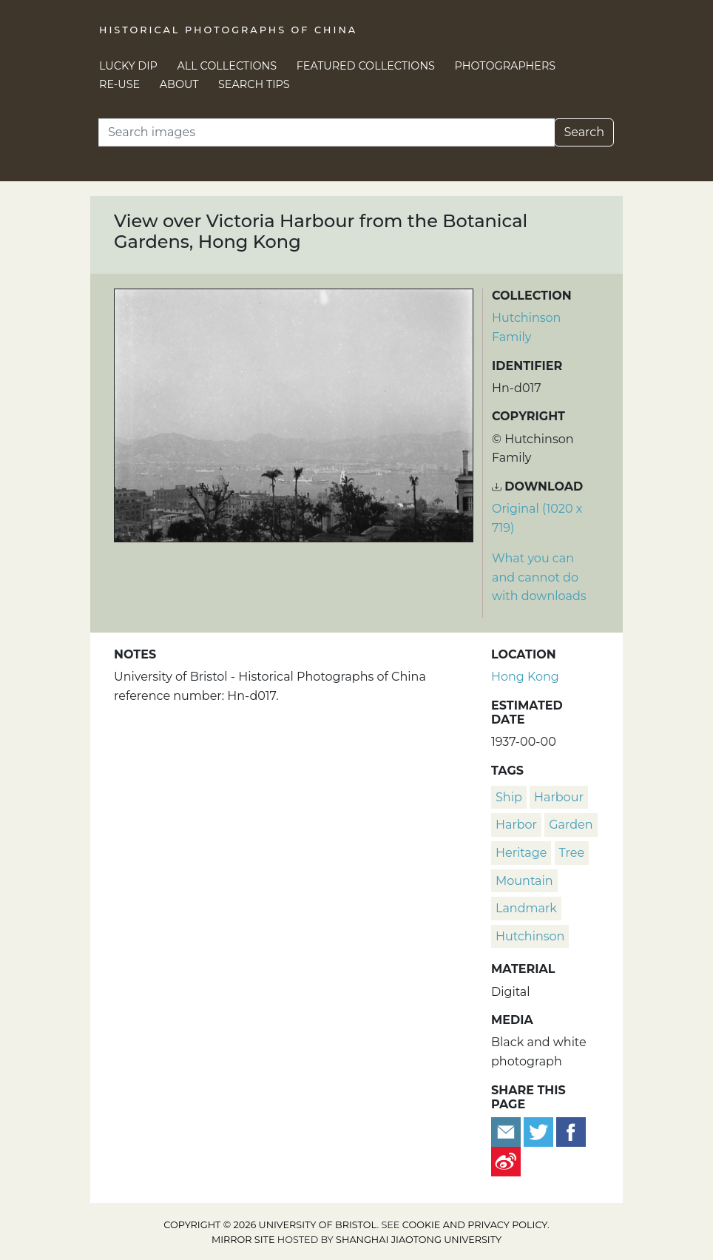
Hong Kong (525, 677)
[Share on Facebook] (571, 1131)
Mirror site (243, 1239)
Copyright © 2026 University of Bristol (269, 1224)
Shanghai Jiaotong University (418, 1239)
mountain (524, 881)
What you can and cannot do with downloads (539, 577)
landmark (526, 908)
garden (570, 825)
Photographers (505, 66)
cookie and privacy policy (474, 1224)
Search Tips (254, 84)
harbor (516, 825)
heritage (521, 853)
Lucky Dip (128, 66)
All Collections (227, 66)
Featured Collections (366, 66)
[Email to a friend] (507, 1131)
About (179, 84)
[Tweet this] (540, 1131)
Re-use (119, 84)
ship (509, 797)
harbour (559, 797)
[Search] (326, 132)
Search (584, 132)
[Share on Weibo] (506, 1160)
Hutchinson (530, 936)
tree (572, 853)
